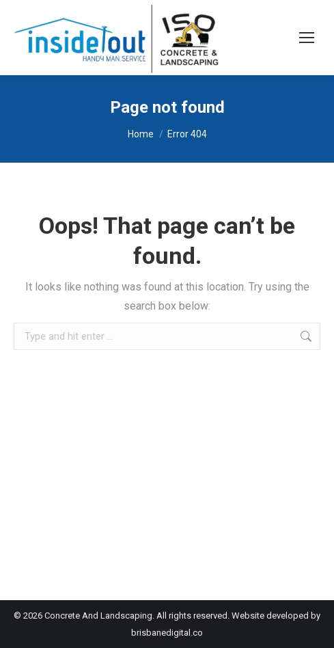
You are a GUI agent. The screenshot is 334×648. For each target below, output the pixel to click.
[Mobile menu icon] (306, 37)
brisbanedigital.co (167, 632)
